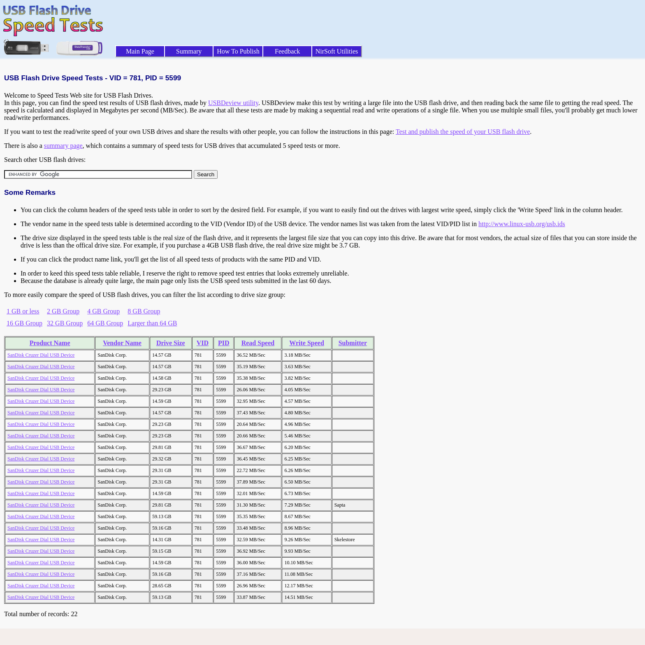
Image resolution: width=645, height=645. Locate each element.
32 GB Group (65, 323)
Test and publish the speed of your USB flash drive (463, 131)
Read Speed (257, 342)
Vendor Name (122, 342)
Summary (189, 51)
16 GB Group (24, 323)
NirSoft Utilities (337, 51)
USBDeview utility (233, 102)
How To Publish (238, 51)
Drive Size (170, 342)
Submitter (353, 342)
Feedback (287, 51)
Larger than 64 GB (152, 323)
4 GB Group (103, 311)
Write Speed (306, 342)
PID (224, 342)
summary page (63, 145)
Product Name (50, 342)
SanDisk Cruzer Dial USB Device (40, 355)
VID (203, 342)
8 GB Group (144, 311)
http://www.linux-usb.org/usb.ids (521, 223)
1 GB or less (23, 311)
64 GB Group (105, 323)
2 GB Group (63, 311)
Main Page (140, 51)
